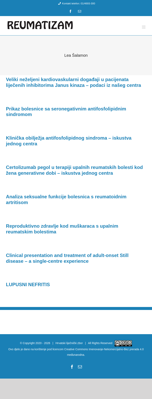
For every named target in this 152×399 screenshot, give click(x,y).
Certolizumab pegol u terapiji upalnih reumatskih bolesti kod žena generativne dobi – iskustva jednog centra (74, 170)
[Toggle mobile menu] (144, 27)
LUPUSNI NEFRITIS (28, 284)
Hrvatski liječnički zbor (69, 343)
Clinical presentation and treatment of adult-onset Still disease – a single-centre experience (67, 258)
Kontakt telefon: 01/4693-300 (76, 3)
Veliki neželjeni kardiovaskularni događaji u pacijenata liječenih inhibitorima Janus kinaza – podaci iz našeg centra (73, 82)
